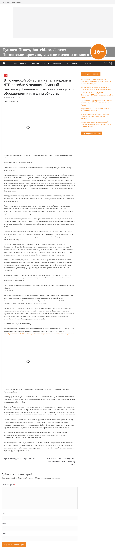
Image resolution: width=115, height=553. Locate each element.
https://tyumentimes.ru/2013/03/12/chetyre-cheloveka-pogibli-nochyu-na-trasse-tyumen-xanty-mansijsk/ (39, 334)
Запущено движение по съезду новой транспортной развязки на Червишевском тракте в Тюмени (96, 124)
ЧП (9, 63)
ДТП (15, 63)
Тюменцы (35, 63)
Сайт (4, 533)
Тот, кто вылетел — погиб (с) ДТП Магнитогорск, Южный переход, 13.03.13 (62, 461)
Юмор (66, 63)
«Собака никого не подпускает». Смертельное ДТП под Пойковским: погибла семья (97, 95)
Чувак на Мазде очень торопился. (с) (18, 458)
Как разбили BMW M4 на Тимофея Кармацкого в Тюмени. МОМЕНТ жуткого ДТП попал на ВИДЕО (96, 81)
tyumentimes (18, 98)
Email (4, 523)
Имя (3, 513)
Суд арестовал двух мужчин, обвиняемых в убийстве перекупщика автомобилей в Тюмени (96, 103)
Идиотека (56, 63)
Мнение (87, 63)
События (23, 63)
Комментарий (8, 484)
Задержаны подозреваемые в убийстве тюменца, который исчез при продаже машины (95, 116)
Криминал (76, 63)
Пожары (45, 63)
